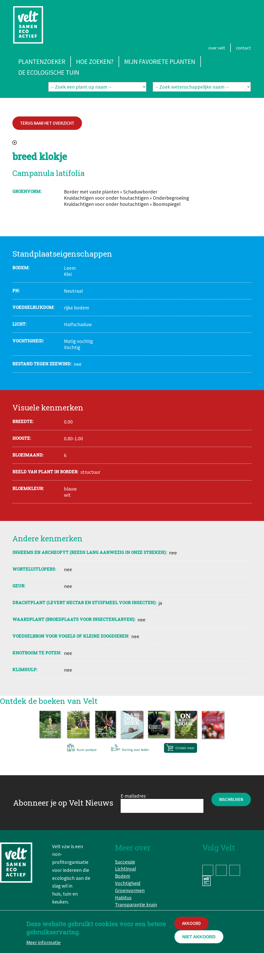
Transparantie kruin (136, 904)
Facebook (207, 870)
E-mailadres (133, 796)
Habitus (123, 898)
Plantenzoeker (41, 61)
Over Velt (216, 48)
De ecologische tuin (48, 72)
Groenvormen (130, 890)
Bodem (122, 876)
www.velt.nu (207, 881)
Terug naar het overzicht (47, 123)
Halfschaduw (78, 324)
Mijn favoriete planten (159, 61)
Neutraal (73, 291)
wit (67, 495)
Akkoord (191, 924)
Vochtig (72, 347)
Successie (125, 862)
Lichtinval (125, 869)
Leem (70, 268)
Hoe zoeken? (94, 61)
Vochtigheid (128, 883)
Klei (68, 274)
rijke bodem (76, 308)
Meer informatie (43, 943)
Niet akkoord (199, 937)
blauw (70, 489)
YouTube (234, 870)
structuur (90, 472)
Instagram (221, 870)
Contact (243, 48)
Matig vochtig (78, 341)
